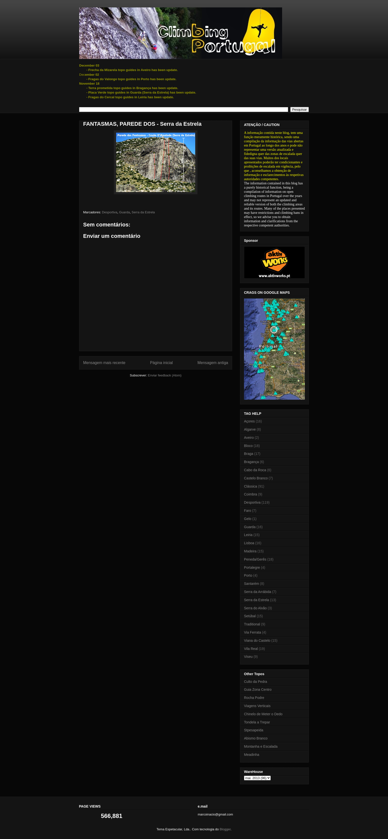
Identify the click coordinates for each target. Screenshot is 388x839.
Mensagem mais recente (104, 363)
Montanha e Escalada (260, 746)
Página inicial (161, 363)
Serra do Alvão (255, 608)
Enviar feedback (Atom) (165, 375)
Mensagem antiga (212, 363)
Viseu (248, 657)
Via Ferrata (252, 632)
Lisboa (249, 543)
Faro (247, 511)
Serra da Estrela (143, 212)
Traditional (252, 624)
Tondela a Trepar (257, 722)
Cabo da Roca (255, 470)
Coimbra (250, 494)
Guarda (124, 212)
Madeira (250, 551)
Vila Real (251, 649)
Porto (248, 575)
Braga (248, 454)
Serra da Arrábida (257, 592)
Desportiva (109, 212)
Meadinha (251, 755)
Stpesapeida (253, 730)
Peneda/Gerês (255, 559)
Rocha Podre (254, 698)
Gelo (247, 519)
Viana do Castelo (257, 640)
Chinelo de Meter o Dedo (263, 714)
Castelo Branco (256, 478)
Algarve (250, 429)
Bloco (248, 446)
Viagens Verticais (257, 706)
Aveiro (249, 438)
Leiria (248, 535)
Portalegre (252, 567)
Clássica (250, 486)
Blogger (225, 829)
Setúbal (250, 616)
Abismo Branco (255, 738)
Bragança (251, 462)
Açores (249, 421)
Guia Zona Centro (257, 689)
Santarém (251, 584)
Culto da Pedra (255, 682)
